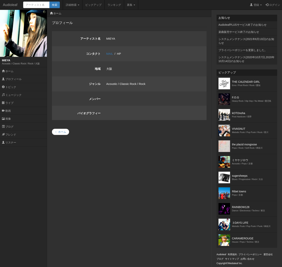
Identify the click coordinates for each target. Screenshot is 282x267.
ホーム (8, 71)
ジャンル (95, 83)
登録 (256, 4)
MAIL (109, 53)
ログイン (273, 4)
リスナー (9, 142)
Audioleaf (10, 5)
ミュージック (12, 94)
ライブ (8, 102)
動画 (6, 110)
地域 (98, 68)
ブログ (8, 126)
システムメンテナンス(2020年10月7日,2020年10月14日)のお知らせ (246, 59)
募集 (131, 4)
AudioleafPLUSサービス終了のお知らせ (242, 24)
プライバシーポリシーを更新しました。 (242, 50)
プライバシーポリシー (250, 254)
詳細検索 (72, 4)
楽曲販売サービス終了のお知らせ (238, 31)
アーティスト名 (90, 38)
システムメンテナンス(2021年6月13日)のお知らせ (246, 41)
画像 (6, 118)
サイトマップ (232, 259)
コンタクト (93, 53)
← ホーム (60, 131)
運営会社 (268, 254)
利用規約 (232, 254)
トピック (9, 87)
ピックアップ (93, 4)
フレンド (9, 134)
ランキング (114, 4)
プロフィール (12, 79)
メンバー (95, 99)
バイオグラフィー (89, 113)
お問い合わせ (247, 259)
